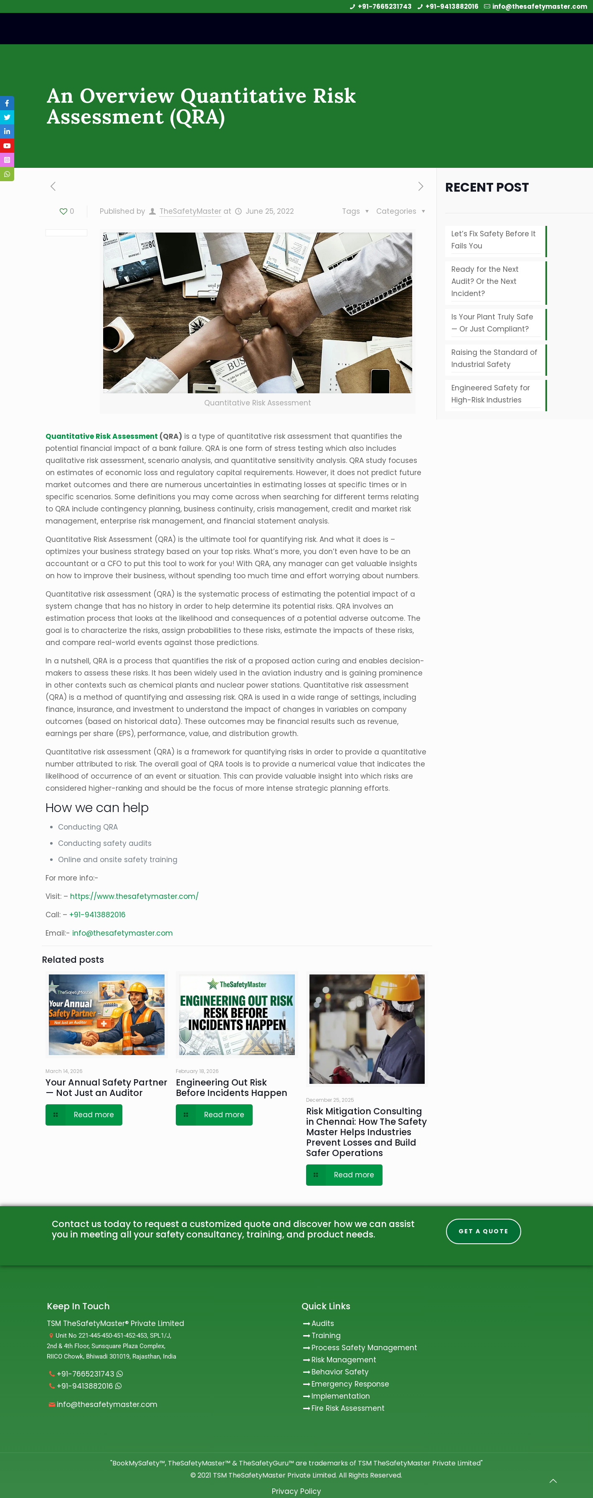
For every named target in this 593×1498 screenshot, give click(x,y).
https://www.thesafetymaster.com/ (134, 896)
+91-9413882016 (452, 6)
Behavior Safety (340, 1372)
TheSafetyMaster (190, 211)
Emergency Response (350, 1384)
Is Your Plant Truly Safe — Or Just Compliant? (492, 323)
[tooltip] (7, 103)
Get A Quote (484, 1231)
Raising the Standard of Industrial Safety (494, 358)
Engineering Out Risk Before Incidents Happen (231, 1087)
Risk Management (344, 1360)
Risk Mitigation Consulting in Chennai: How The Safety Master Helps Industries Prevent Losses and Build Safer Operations (366, 1132)
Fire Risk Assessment (348, 1408)
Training (326, 1336)
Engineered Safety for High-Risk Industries (490, 394)
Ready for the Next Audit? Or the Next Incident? (485, 281)
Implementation (341, 1396)
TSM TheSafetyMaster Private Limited (273, 1475)
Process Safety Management (364, 1348)
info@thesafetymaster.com (539, 6)
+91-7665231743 (385, 6)
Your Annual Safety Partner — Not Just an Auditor (106, 1087)
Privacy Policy (296, 1491)
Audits (318, 1323)
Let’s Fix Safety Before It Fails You (493, 240)
